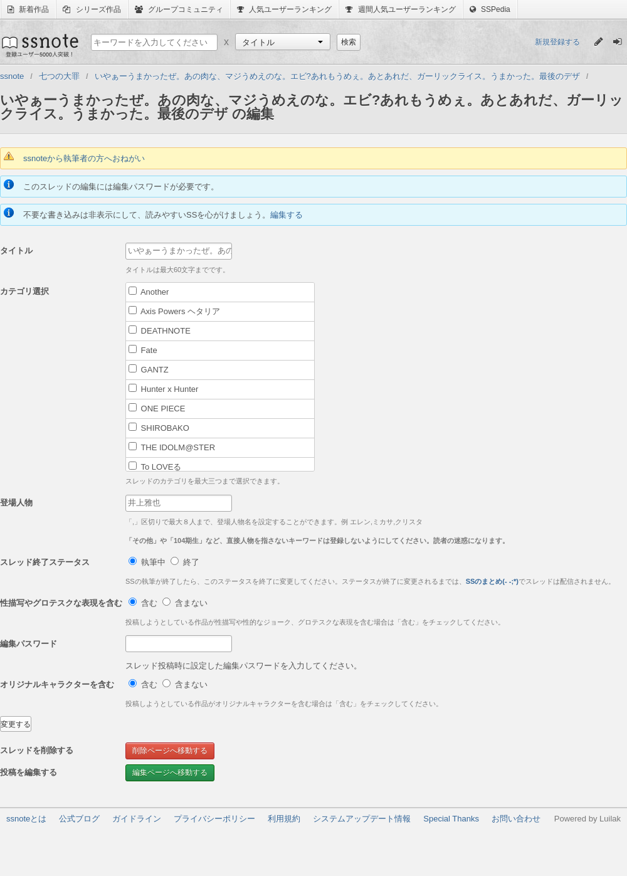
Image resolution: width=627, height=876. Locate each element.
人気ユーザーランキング (284, 9)
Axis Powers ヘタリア (174, 311)
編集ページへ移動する (170, 772)
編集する (286, 214)
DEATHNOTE (160, 330)
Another (149, 292)
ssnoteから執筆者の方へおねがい (84, 158)
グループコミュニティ (179, 9)
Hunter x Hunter (163, 389)
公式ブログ (79, 818)
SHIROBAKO (159, 428)
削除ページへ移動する (170, 750)
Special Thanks (451, 818)
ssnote (39, 45)
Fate (143, 350)
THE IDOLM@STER (172, 447)
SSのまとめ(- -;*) (492, 581)
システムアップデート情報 (362, 818)
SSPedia (490, 9)
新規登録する (557, 42)
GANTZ (149, 369)
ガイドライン (136, 818)
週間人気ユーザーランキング (400, 9)
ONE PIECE (157, 408)
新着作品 (28, 9)
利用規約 (284, 818)
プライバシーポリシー (214, 818)
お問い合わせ (516, 818)
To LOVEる (155, 467)
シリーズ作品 (91, 9)
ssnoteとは (26, 818)
